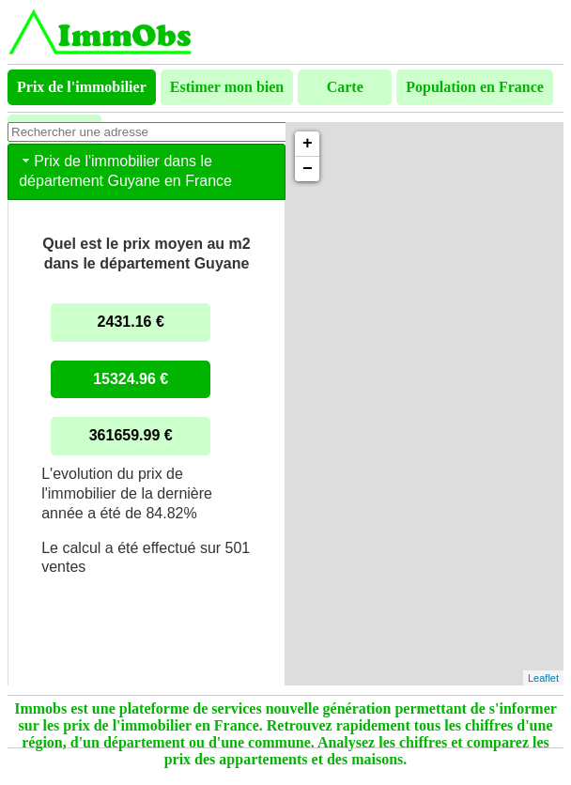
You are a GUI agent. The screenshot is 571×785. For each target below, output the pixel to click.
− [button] (307, 169)
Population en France (475, 87)
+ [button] (307, 143)
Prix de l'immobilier (82, 87)
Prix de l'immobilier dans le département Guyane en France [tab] (125, 171)
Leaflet (543, 678)
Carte (345, 87)
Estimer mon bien (227, 87)
